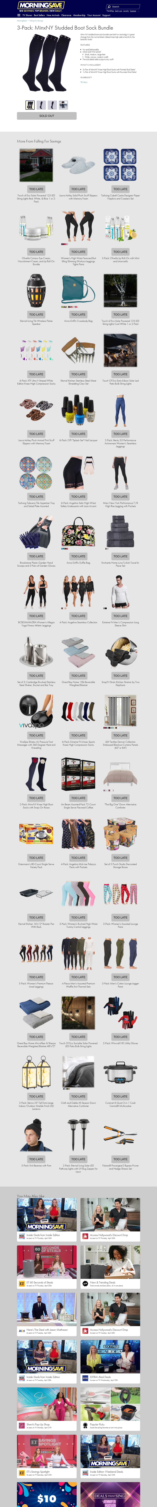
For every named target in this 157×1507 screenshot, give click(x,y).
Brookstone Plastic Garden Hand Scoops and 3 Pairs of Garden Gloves (36, 564)
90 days (83, 82)
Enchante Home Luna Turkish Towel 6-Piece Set (120, 564)
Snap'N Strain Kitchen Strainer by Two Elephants (120, 683)
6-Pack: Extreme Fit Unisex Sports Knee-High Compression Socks (78, 743)
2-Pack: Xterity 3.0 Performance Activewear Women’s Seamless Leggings (120, 443)
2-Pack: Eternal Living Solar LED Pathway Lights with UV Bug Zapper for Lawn (78, 1168)
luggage (133, 11)
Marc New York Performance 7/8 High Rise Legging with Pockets (120, 504)
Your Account (93, 15)
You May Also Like (30, 1196)
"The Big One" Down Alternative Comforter (120, 806)
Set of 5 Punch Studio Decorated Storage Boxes (120, 865)
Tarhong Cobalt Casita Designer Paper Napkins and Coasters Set (120, 197)
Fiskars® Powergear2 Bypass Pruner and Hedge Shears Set (120, 1167)
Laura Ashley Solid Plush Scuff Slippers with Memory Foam (78, 197)
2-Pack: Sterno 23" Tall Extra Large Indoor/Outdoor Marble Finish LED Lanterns (36, 1106)
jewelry (126, 11)
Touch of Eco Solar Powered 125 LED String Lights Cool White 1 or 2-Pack (120, 322)
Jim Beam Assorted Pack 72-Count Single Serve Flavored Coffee (78, 806)
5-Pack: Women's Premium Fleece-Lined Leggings (36, 985)
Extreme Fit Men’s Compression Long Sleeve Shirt (120, 624)
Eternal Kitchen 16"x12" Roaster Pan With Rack (36, 925)
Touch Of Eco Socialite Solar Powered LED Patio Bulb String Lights (78, 1044)
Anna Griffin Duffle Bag (78, 562)
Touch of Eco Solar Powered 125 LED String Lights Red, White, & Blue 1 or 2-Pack (36, 198)
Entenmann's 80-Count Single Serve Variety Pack (36, 865)
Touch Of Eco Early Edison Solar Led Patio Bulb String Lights (121, 382)
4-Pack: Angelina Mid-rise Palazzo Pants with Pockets (78, 865)
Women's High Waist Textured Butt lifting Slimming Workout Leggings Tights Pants (78, 261)
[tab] (30, 105)
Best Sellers (39, 15)
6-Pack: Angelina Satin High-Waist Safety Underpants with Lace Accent (78, 504)
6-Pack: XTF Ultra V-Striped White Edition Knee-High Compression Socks (36, 382)
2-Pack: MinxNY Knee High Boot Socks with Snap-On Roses (36, 806)
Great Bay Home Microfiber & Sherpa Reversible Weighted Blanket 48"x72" (36, 1044)
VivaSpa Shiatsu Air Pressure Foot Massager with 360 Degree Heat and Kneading (36, 745)
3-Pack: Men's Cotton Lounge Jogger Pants (120, 985)
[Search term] (123, 6)
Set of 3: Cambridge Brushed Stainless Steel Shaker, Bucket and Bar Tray (36, 683)
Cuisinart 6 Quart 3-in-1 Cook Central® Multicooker (120, 1104)
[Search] (109, 6)
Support (106, 15)
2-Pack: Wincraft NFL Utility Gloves (120, 1043)
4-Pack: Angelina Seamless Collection (78, 622)
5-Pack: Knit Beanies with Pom (36, 1165)
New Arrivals (53, 15)
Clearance (66, 15)
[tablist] (47, 105)
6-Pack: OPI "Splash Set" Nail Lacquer (78, 440)
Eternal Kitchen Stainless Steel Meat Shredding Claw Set (78, 382)
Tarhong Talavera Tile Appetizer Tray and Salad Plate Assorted (36, 504)
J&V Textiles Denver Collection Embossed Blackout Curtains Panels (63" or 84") (120, 745)
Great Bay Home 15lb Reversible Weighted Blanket (78, 683)
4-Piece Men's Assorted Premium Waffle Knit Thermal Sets (78, 985)
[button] (18, 15)
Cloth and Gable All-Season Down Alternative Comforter (78, 1104)
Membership (79, 15)
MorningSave (22, 21)
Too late (36, 189)
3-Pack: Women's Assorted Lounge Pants (120, 925)
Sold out (46, 115)
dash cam (118, 11)
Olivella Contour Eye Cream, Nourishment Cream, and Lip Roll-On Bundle (36, 261)
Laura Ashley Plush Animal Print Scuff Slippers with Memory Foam (36, 441)
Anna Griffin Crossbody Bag (78, 321)
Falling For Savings (36, 21)
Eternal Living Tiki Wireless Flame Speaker (36, 322)
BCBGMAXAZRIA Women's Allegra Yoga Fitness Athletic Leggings (36, 624)
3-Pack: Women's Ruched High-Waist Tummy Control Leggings (78, 925)
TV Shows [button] (27, 15)
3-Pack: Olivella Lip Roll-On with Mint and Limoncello (120, 259)
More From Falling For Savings (39, 141)
